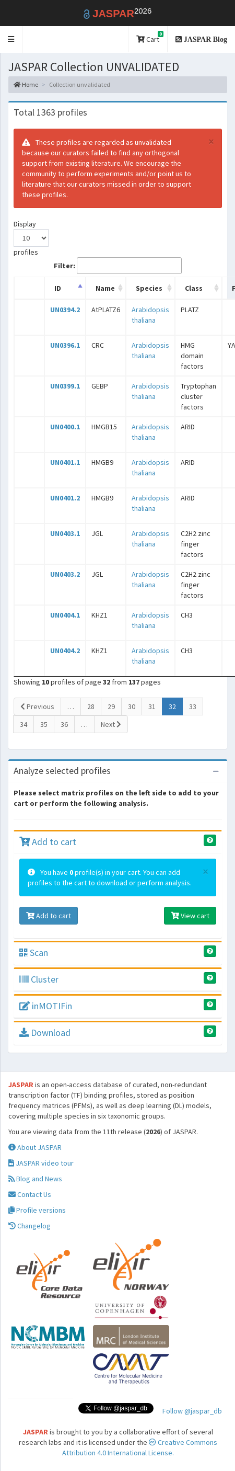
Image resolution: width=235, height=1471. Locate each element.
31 (152, 706)
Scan (33, 953)
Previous (37, 706)
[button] (11, 39)
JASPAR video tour (41, 1163)
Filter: (118, 265)
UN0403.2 (65, 574)
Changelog (29, 1225)
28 (91, 706)
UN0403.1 (65, 533)
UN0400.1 (65, 426)
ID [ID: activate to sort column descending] (57, 288)
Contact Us (29, 1194)
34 (23, 724)
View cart (190, 915)
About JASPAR (35, 1147)
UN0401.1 (65, 462)
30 (131, 706)
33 (192, 706)
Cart (149, 37)
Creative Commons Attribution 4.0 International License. (139, 1447)
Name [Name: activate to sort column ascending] (105, 288)
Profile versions (37, 1210)
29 (111, 706)
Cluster (38, 979)
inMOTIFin (45, 1006)
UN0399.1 (65, 386)
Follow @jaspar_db (192, 1411)
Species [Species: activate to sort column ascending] (149, 288)
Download (44, 1033)
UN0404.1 (65, 615)
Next (111, 724)
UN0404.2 (65, 650)
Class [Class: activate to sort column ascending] (194, 288)
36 (64, 724)
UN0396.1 (65, 345)
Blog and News (35, 1178)
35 (44, 724)
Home (26, 84)
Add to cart (47, 842)
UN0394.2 (65, 309)
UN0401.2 (65, 498)
